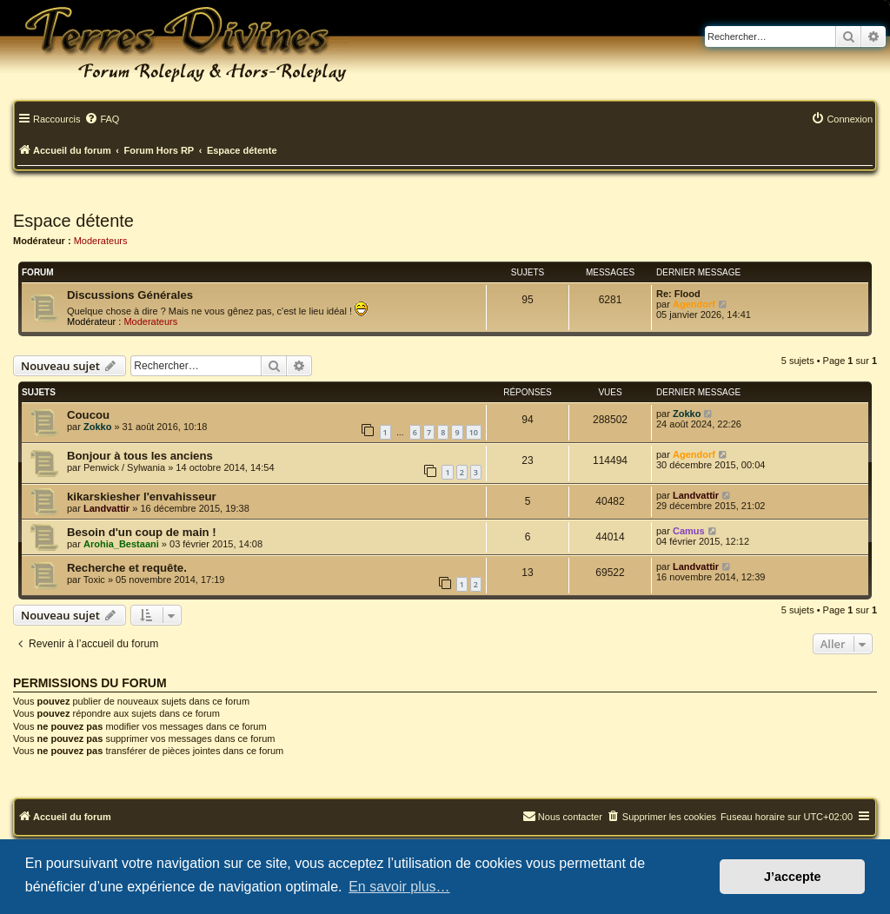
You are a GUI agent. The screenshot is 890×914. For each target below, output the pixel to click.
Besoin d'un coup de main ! (141, 532)
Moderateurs (101, 240)
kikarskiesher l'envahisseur (141, 496)
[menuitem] (101, 120)
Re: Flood (678, 293)
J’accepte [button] (792, 877)
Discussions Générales (130, 294)
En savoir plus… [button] (399, 886)
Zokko (97, 426)
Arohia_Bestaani (121, 544)
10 (473, 432)
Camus (689, 531)
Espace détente (73, 220)
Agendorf (694, 304)
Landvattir (106, 508)
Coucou (88, 414)
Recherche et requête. (127, 567)
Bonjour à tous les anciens (140, 455)
